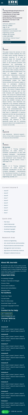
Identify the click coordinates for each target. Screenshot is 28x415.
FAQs (2, 308)
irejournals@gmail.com (8, 316)
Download (7, 42)
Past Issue (7, 222)
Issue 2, (8, 329)
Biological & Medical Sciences (12, 253)
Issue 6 (6, 200)
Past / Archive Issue (7, 301)
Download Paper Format (8, 303)
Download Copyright (9, 229)
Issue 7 (6, 198)
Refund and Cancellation (8, 288)
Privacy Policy (5, 283)
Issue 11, (3, 340)
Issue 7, (8, 331)
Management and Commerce (12, 248)
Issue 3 (6, 208)
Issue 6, (3, 331)
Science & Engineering (10, 240)
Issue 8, (13, 331)
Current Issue (5, 298)
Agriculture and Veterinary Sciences (14, 250)
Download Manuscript (10, 226)
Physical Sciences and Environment (14, 245)
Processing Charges (9, 231)
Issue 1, (3, 329)
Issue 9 (6, 193)
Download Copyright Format (10, 306)
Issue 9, (17, 331)
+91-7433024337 (7, 314)
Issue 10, (22, 338)
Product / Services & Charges (10, 281)
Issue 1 (6, 212)
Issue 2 (6, 210)
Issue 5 (6, 203)
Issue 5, (22, 329)
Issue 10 (6, 190)
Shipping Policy (5, 290)
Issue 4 (6, 205)
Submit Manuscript (9, 224)
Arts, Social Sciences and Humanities (14, 243)
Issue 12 (8, 340)
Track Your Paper (6, 296)
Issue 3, (12, 329)
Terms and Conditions (8, 286)
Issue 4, (17, 329)
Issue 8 (6, 195)
